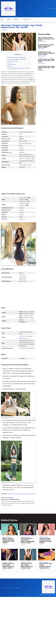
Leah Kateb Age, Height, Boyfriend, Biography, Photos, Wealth (44, 562)
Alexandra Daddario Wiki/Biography (16, 79)
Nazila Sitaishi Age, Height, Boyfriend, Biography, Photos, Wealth (45, 66)
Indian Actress (41, 68)
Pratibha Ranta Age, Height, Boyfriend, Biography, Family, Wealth (44, 79)
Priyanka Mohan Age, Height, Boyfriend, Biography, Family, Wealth (45, 86)
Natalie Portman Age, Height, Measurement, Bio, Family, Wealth (27, 586)
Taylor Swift (22, 358)
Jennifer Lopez (25, 359)
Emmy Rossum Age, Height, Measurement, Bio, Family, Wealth (45, 586)
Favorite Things (11, 86)
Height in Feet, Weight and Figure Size (17, 80)
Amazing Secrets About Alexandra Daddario (18, 89)
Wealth (9, 88)
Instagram (11, 519)
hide (21, 76)
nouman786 (4, 566)
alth (35, 515)
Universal (4, 51)
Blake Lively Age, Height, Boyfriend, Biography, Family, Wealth (46, 59)
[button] (2, 19)
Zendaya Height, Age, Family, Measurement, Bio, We (20, 515)
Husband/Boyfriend (12, 82)
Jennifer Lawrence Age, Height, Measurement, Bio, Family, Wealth (9, 586)
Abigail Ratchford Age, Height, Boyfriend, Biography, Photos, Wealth (45, 72)
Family (9, 84)
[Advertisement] (28, 32)
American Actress (41, 61)
